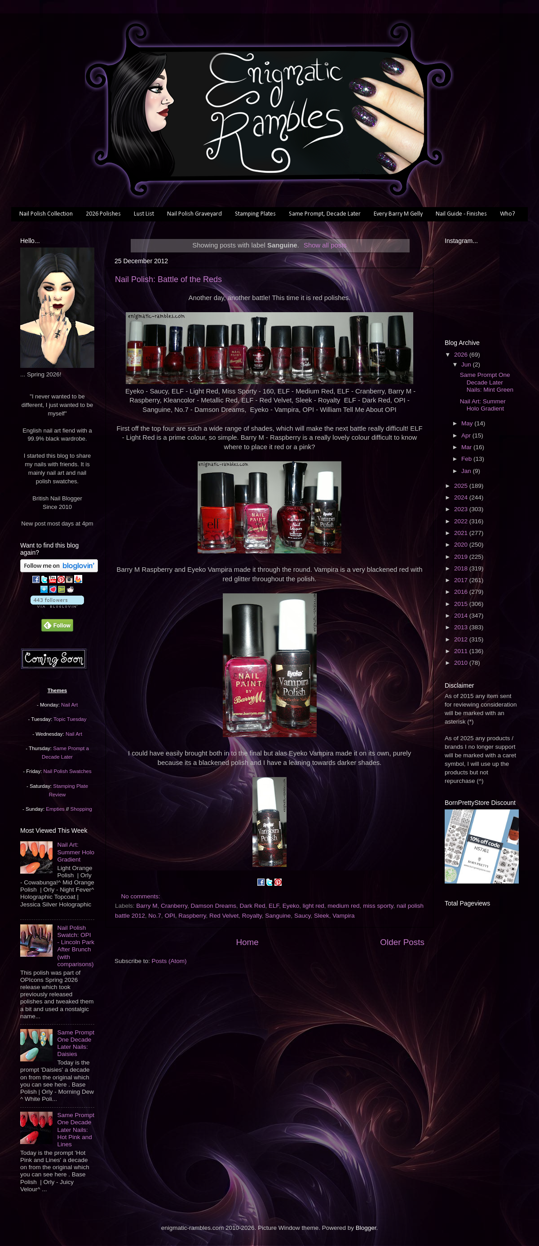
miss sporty (378, 905)
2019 (461, 556)
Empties (55, 809)
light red (313, 905)
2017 (461, 580)
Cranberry (174, 905)
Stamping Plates (255, 214)
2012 (461, 639)
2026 (461, 354)
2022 (461, 521)
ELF (274, 905)
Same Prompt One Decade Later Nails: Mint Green (486, 382)
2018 (461, 568)
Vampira (343, 915)
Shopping (81, 809)
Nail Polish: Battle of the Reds (168, 279)
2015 (461, 604)
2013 (461, 627)
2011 (461, 651)
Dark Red (252, 905)
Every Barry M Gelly (398, 214)
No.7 (154, 915)
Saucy (302, 915)
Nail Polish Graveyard (194, 214)
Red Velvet (224, 915)
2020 (461, 544)
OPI (169, 915)
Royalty (252, 915)
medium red (343, 905)
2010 (461, 662)
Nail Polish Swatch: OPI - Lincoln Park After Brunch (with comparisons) (75, 946)
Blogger (366, 1227)
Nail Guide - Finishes (461, 214)
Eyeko (291, 905)
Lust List (144, 214)
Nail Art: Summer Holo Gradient (75, 851)
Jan (467, 471)
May (467, 423)
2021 (461, 533)
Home (247, 942)
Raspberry (192, 915)
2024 (461, 497)
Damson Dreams (213, 905)
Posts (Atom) (169, 961)
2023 (461, 509)
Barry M (146, 905)
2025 (461, 485)
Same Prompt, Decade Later (325, 214)
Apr (467, 435)
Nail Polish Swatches (68, 771)
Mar (467, 447)
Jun (467, 364)
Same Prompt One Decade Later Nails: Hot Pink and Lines (75, 1130)
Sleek (321, 915)
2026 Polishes (103, 214)
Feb (467, 458)
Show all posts (325, 245)
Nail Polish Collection (46, 214)
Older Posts (402, 942)
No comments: (141, 896)
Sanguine (278, 915)
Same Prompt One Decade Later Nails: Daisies (75, 1043)
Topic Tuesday (69, 719)
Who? (507, 214)
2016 (461, 591)
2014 (461, 615)
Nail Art (69, 704)
